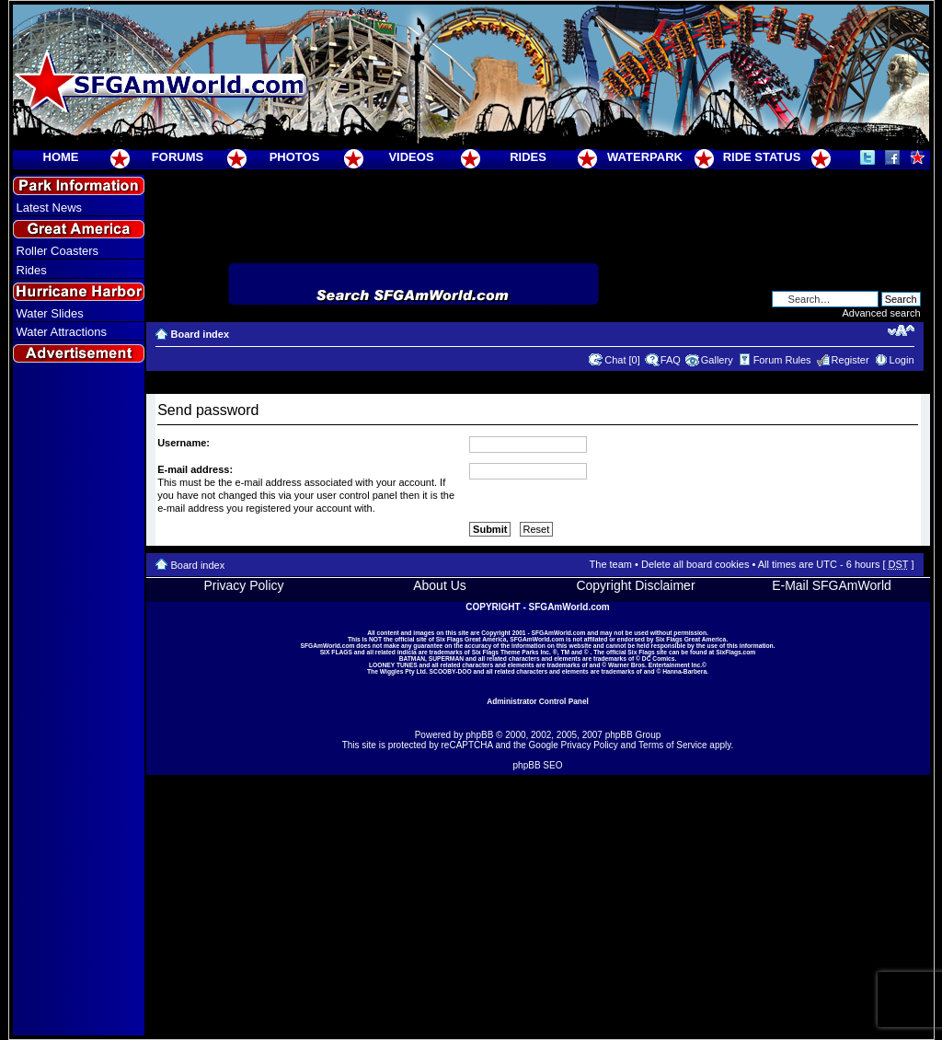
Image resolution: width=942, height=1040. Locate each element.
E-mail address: (195, 469)
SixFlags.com (735, 652)
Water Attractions (62, 332)
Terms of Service (672, 745)
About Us (439, 585)
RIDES (528, 157)
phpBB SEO (538, 765)
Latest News (50, 207)
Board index (200, 334)
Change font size (901, 330)
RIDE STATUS (762, 157)
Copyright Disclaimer (635, 585)
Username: (183, 442)
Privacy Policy (243, 585)
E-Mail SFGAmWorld (831, 585)
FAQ (671, 359)
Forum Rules (782, 359)
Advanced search (882, 312)
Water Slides (50, 313)
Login (902, 359)
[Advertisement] (78, 700)
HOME (61, 157)
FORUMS (177, 157)
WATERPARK (645, 157)
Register (850, 359)
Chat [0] (622, 359)
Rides (32, 270)
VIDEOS (410, 157)
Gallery (717, 359)
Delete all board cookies (695, 564)
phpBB (479, 735)
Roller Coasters (58, 251)
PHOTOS (295, 157)
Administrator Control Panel (538, 701)
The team (611, 564)
